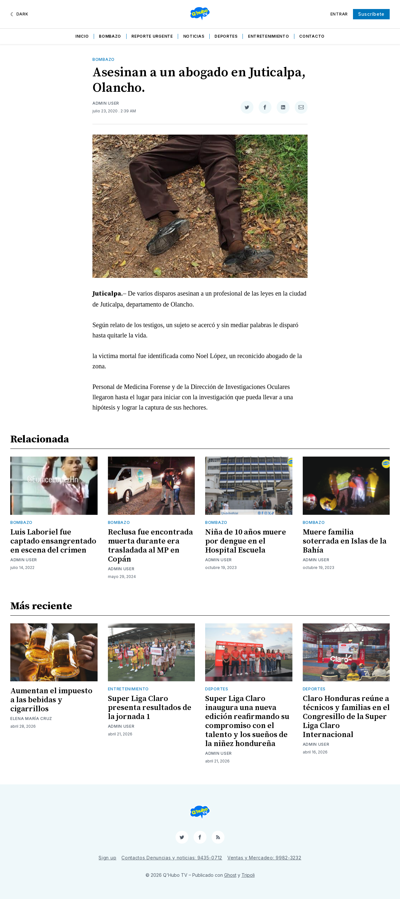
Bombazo (110, 36)
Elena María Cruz (31, 718)
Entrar (339, 14)
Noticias (194, 36)
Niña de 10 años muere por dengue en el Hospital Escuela (245, 541)
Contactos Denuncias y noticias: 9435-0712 (171, 857)
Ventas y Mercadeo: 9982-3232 (264, 857)
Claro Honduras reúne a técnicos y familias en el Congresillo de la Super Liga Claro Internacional (346, 717)
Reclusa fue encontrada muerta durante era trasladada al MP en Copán (150, 545)
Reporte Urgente (152, 36)
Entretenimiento (268, 36)
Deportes (226, 36)
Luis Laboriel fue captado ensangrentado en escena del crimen (53, 541)
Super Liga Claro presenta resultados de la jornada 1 (149, 708)
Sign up (107, 857)
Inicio (82, 36)
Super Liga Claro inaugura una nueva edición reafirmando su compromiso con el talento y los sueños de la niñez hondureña (247, 721)
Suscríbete (371, 14)
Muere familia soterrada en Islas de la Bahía (344, 541)
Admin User (105, 103)
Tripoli (248, 875)
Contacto (312, 36)
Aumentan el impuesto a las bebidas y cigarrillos (51, 700)
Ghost (230, 875)
